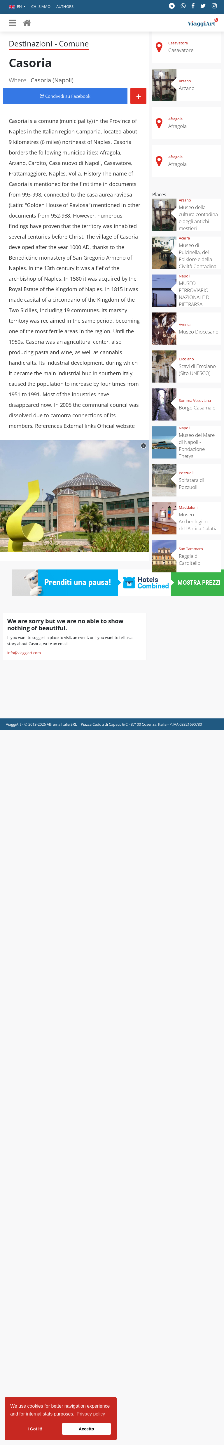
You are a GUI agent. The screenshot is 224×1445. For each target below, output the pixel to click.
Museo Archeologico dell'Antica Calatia (198, 521)
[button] (17, 7)
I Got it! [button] (35, 1429)
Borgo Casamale (197, 407)
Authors (65, 6)
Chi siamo (40, 6)
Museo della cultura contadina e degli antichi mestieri (198, 218)
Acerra (184, 238)
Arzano (185, 81)
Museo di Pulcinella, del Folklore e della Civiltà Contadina (197, 256)
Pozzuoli (186, 472)
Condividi (65, 96)
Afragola (175, 118)
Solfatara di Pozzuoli (191, 483)
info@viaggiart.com (24, 652)
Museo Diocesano (198, 331)
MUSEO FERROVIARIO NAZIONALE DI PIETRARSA (195, 294)
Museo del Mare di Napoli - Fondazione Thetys (197, 445)
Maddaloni (188, 507)
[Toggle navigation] (12, 23)
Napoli (184, 276)
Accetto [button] (86, 1429)
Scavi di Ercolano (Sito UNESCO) (197, 369)
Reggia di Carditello (189, 559)
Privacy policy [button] (91, 1413)
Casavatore (178, 43)
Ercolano (186, 359)
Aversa (184, 324)
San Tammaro (191, 548)
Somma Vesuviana (195, 400)
